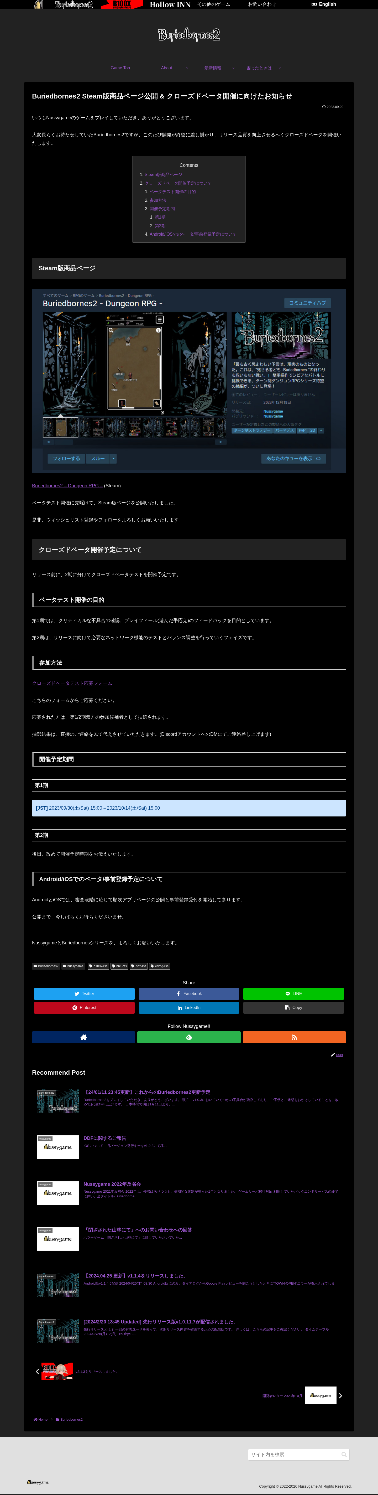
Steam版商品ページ (163, 174)
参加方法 (158, 200)
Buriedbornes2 (46, 966)
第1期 (160, 217)
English (327, 4)
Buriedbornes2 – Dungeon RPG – (67, 485)
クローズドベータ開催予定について (178, 183)
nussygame (73, 966)
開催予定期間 (162, 208)
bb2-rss (138, 966)
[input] (299, 1456)
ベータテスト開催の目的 (173, 191)
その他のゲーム (213, 4)
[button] (344, 1455)
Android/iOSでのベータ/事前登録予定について (193, 234)
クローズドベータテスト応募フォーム (72, 683)
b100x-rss (98, 966)
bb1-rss (119, 966)
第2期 (160, 225)
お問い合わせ (262, 4)
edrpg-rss (159, 966)
